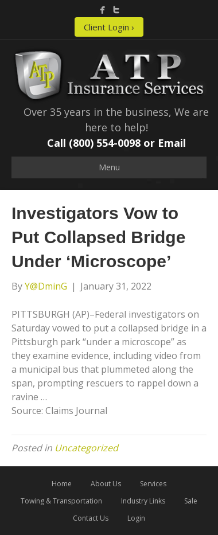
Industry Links (143, 501)
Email (172, 143)
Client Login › (109, 27)
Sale (190, 501)
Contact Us (90, 518)
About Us (106, 484)
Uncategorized (86, 448)
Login (136, 518)
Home (62, 484)
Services (153, 484)
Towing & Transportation (61, 501)
